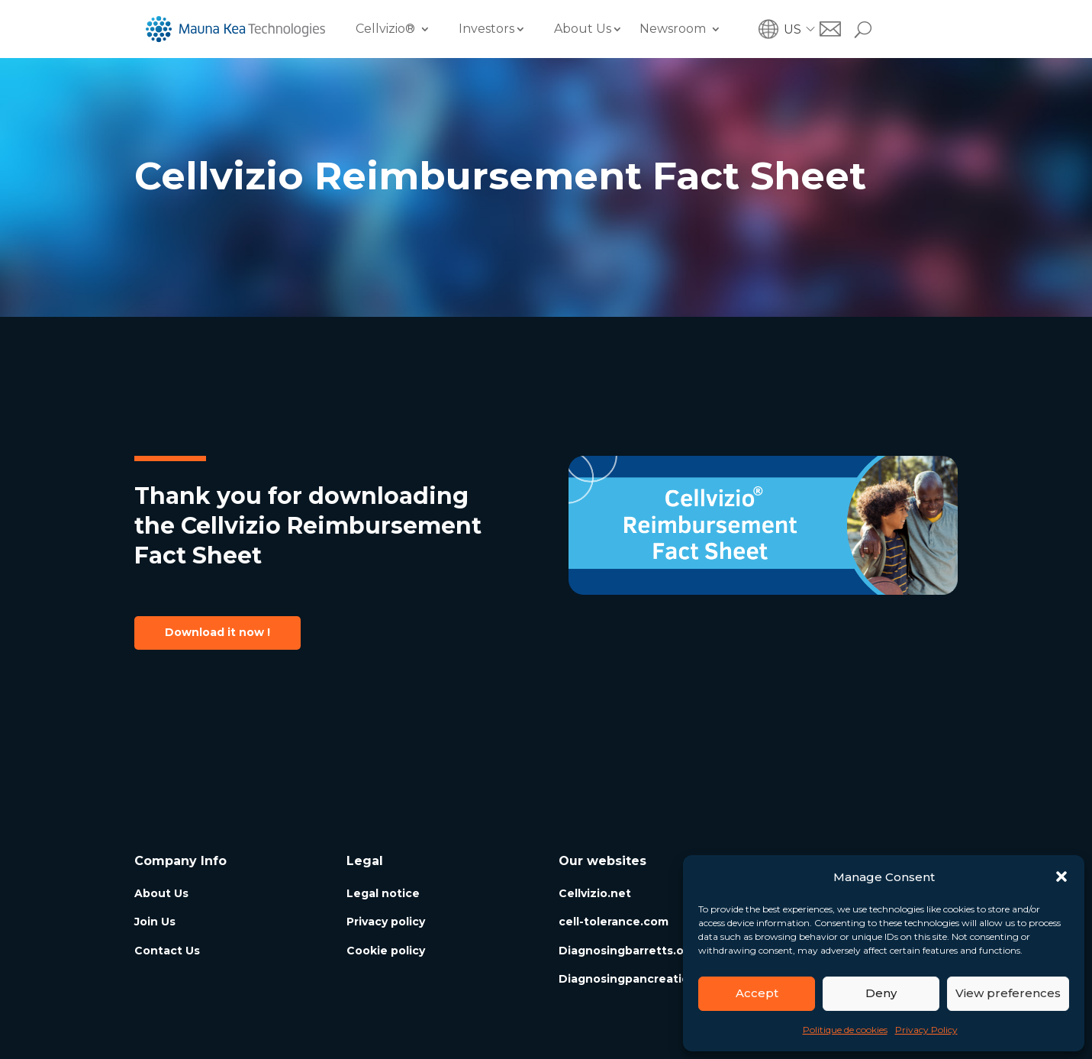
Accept (757, 993)
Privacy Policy (926, 1029)
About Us (582, 28)
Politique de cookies (845, 1029)
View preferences (1008, 993)
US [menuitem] (792, 28)
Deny (881, 993)
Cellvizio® (385, 28)
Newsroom (672, 28)
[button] (1061, 876)
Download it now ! (217, 632)
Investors (486, 28)
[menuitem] (802, 29)
